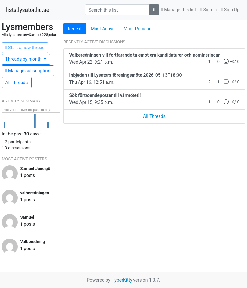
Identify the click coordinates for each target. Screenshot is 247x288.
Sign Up (230, 9)
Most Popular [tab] (137, 28)
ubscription (27, 70)
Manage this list (178, 9)
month (24, 59)
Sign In (208, 9)
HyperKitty (121, 280)
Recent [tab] (75, 28)
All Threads (16, 82)
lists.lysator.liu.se (27, 10)
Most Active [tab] (102, 28)
